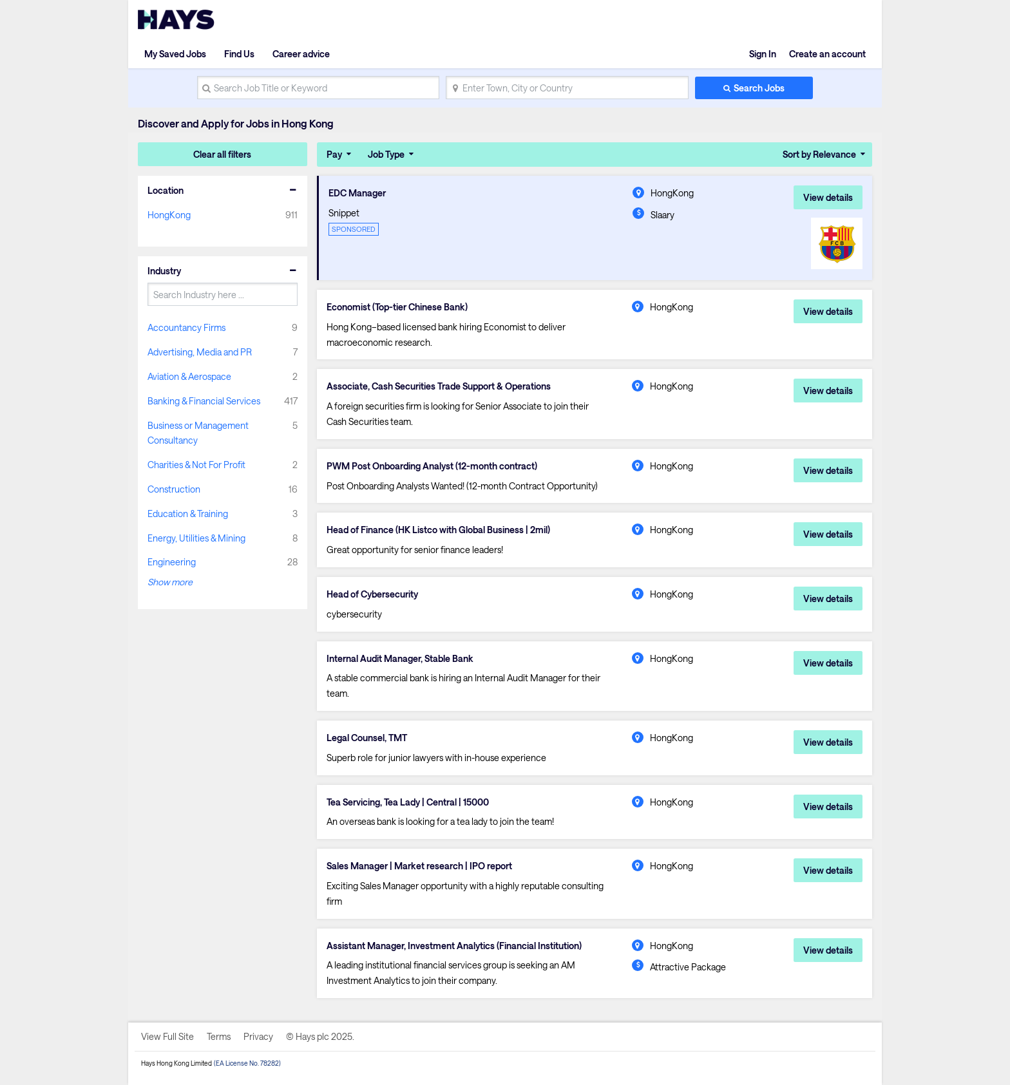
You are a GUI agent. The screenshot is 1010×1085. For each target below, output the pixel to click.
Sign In (762, 53)
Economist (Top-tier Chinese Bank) (397, 307)
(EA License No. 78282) (247, 1063)
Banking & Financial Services (204, 400)
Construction (174, 489)
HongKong (169, 214)
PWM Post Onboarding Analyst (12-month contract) (432, 466)
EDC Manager (357, 193)
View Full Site (167, 1036)
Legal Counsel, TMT (367, 738)
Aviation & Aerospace (189, 376)
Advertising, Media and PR (200, 351)
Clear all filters (222, 154)
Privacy (258, 1036)
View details (828, 197)
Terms (219, 1036)
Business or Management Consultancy (198, 433)
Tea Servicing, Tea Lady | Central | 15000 (408, 802)
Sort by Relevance (819, 154)
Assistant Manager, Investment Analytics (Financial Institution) (454, 946)
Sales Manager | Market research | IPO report (419, 866)
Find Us (239, 53)
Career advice (301, 53)
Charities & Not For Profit (196, 464)
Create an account (827, 53)
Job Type (386, 154)
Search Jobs (759, 87)
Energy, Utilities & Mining (196, 538)
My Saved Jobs (175, 53)
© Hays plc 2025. (320, 1036)
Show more (170, 581)
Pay (334, 154)
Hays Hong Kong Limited (176, 1063)
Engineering (172, 561)
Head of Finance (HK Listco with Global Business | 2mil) (438, 530)
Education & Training (188, 513)
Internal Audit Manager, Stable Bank (400, 659)
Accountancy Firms (186, 327)
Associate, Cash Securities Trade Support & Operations (439, 386)
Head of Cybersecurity (372, 594)
